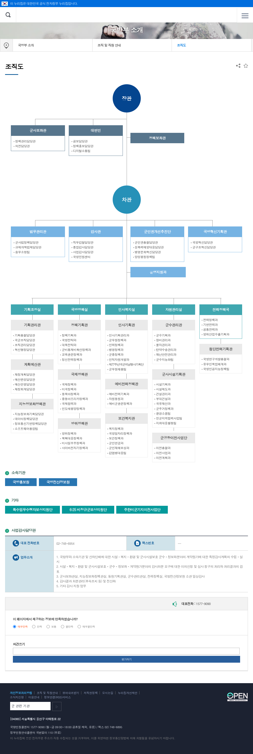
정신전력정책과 (71, 359)
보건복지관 (126, 418)
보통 (53, 627)
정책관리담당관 (25, 141)
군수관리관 (173, 324)
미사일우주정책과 (72, 443)
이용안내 (33, 697)
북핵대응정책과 (71, 438)
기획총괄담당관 (24, 335)
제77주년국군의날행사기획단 (125, 364)
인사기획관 (126, 324)
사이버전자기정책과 (74, 448)
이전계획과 (162, 457)
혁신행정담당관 (24, 349)
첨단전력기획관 (220, 348)
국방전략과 (68, 340)
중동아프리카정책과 (74, 398)
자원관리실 (173, 309)
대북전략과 (68, 345)
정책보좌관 (157, 137)
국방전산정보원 (58, 482)
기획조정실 (32, 309)
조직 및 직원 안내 (109, 45)
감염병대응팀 (116, 453)
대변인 (96, 130)
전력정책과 (210, 320)
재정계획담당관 (24, 374)
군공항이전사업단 (173, 437)
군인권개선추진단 (157, 231)
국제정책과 (68, 384)
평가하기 (127, 659)
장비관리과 (162, 340)
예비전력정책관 (126, 383)
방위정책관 (79, 423)
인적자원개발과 (118, 359)
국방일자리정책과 (119, 433)
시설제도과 (162, 389)
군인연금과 (115, 443)
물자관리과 (162, 345)
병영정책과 (115, 349)
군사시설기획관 (173, 374)
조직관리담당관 (24, 345)
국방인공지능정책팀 (215, 369)
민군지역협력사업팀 (168, 418)
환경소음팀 (162, 413)
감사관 (96, 231)
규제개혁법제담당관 (27, 247)
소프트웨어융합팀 (25, 428)
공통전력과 (210, 329)
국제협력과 (68, 403)
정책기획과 (68, 335)
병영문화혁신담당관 (147, 252)
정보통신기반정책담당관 (30, 423)
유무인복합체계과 (214, 364)
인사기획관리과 (118, 335)
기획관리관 (32, 324)
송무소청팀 (22, 252)
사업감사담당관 (83, 252)
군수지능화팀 (163, 359)
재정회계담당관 (24, 389)
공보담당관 (80, 141)
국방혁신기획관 (215, 231)
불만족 (69, 627)
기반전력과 (210, 324)
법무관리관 (38, 231)
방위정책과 (68, 433)
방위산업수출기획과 (215, 334)
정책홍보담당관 (83, 146)
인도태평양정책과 (72, 408)
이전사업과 (162, 453)
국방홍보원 (21, 482)
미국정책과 (68, 389)
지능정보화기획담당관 (28, 414)
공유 (238, 66)
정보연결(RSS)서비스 (57, 697)
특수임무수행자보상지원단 (32, 509)
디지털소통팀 (81, 151)
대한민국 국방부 (126, 14)
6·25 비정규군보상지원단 (88, 509)
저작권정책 (91, 693)
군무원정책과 (116, 340)
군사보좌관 (38, 130)
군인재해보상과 (118, 448)
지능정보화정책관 (32, 403)
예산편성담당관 (24, 379)
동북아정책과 (69, 394)
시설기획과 (162, 384)
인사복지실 (126, 309)
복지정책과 (115, 428)
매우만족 (23, 627)
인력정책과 (115, 345)
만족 (39, 627)
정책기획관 (79, 324)
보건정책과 (115, 438)
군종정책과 (115, 354)
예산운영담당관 (24, 384)
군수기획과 (162, 335)
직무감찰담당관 (83, 242)
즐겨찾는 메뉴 (246, 66)
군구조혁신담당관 (203, 247)
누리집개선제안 (127, 693)
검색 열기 (8, 14)
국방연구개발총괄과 (215, 359)
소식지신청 (17, 697)
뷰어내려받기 (70, 693)
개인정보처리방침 (21, 693)
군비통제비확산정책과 (75, 349)
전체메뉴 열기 (245, 15)
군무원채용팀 (116, 369)
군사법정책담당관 (26, 242)
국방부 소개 (26, 45)
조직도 (181, 45)
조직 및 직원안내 (47, 693)
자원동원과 (115, 398)
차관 (126, 199)
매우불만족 (88, 627)
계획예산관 (32, 364)
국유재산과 (162, 403)
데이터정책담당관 (25, 418)
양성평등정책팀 (144, 257)
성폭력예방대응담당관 (148, 247)
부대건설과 (162, 398)
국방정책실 (79, 309)
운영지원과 (158, 272)
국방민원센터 (81, 257)
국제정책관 (79, 374)
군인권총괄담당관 (145, 242)
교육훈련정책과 (71, 354)
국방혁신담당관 (202, 242)
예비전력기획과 (118, 394)
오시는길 (107, 693)
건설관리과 (162, 394)
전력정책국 (220, 309)
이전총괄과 (162, 448)
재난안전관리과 (165, 354)
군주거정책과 (163, 408)
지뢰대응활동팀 (165, 423)
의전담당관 (22, 146)
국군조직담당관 (24, 340)
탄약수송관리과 (165, 349)
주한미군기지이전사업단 (142, 509)
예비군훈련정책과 (119, 403)
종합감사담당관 (83, 247)
